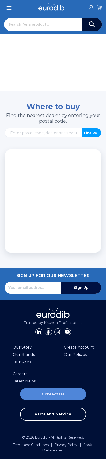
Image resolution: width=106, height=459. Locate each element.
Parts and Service (53, 414)
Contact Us (53, 394)
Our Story (22, 347)
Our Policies (75, 354)
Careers (20, 374)
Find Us (90, 133)
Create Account (79, 347)
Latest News (24, 381)
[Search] (43, 24)
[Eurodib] (51, 7)
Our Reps (22, 362)
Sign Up (81, 287)
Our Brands (24, 354)
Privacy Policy (66, 445)
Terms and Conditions (31, 445)
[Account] (91, 6)
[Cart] (99, 7)
